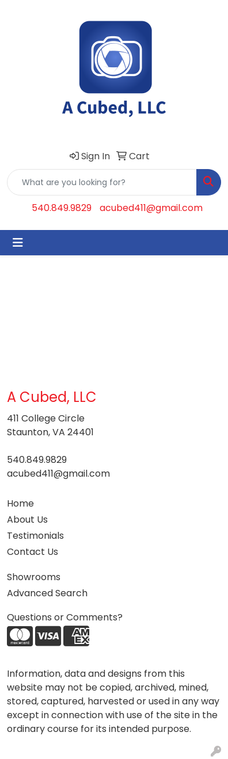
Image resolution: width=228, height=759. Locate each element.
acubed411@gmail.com (151, 207)
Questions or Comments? (65, 617)
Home (20, 503)
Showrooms (33, 577)
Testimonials (35, 535)
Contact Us (32, 551)
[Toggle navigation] (18, 243)
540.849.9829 (62, 207)
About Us (27, 519)
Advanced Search (47, 593)
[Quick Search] (102, 182)
